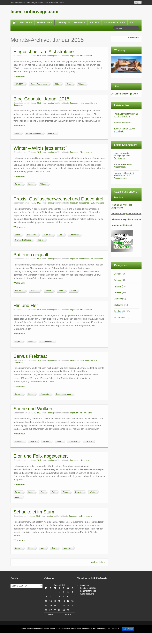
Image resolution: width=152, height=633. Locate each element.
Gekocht (117, 280)
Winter (81, 84)
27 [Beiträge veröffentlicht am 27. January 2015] (50, 610)
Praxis (40, 240)
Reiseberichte (44, 22)
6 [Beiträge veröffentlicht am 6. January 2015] (50, 596)
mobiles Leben (46, 341)
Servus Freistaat (30, 356)
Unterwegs (63, 22)
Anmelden (84, 585)
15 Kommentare (97, 203)
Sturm (65, 492)
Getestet (117, 292)
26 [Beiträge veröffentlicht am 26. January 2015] (46, 610)
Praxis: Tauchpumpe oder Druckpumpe (122, 155)
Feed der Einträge (88, 588)
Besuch (46, 441)
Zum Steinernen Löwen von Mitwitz (124, 130)
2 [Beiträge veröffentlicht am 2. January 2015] (63, 592)
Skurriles (118, 299)
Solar (69, 84)
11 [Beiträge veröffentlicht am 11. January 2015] (72, 596)
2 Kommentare (86, 56)
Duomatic (47, 235)
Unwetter (79, 492)
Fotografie (44, 394)
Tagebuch (74, 56)
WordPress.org (87, 594)
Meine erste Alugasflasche (122, 165)
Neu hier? (26, 22)
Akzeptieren (128, 629)
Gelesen (117, 286)
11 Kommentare (85, 516)
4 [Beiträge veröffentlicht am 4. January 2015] (72, 592)
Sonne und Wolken (33, 408)
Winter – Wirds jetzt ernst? (40, 148)
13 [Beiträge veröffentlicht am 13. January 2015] (50, 601)
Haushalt (79, 22)
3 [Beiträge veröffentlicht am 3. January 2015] (68, 592)
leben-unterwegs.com (34, 11)
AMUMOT (19, 84)
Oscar (116, 153)
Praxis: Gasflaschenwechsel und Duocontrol (58, 198)
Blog (17, 133)
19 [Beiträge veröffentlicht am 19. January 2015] (46, 605)
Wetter (92, 492)
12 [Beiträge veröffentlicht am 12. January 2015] (46, 601)
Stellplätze (118, 305)
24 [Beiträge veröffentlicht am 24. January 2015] (68, 605)
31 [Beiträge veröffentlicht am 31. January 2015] (68, 610)
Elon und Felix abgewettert (41, 456)
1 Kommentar (85, 460)
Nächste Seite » (98, 562)
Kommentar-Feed (88, 591)
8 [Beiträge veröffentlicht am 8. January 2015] (59, 596)
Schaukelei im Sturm (35, 511)
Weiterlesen (19, 76)
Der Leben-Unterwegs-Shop (124, 94)
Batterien (34, 291)
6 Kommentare (97, 259)
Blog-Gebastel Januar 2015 (41, 98)
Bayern (18, 184)
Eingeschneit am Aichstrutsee (44, 51)
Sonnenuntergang (63, 394)
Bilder (57, 84)
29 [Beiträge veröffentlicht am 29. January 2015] (59, 610)
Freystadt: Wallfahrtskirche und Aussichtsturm (126, 115)
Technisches (84, 203)
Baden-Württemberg (39, 84)
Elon (42, 492)
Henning (50, 56)
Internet (51, 133)
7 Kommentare (86, 413)
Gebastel (118, 274)
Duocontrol (31, 235)
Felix (53, 492)
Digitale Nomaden (33, 133)
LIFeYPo (88, 441)
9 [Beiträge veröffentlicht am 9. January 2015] (63, 596)
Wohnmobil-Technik (114, 22)
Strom (73, 291)
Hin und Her (26, 305)
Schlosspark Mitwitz (123, 122)
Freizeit (94, 22)
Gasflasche (74, 235)
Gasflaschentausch (23, 240)
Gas (60, 235)
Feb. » (68, 614)
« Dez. (50, 614)
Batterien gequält (31, 254)
